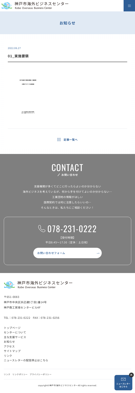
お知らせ (9, 341)
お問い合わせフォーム (51, 253)
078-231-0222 (67, 229)
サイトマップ (12, 351)
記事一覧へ (67, 139)
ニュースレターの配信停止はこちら (26, 360)
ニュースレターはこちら (123, 382)
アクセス (9, 346)
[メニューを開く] (129, 5)
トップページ (12, 328)
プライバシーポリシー (41, 374)
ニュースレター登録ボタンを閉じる (131, 374)
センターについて (15, 332)
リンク (8, 355)
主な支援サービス (15, 337)
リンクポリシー (20, 374)
